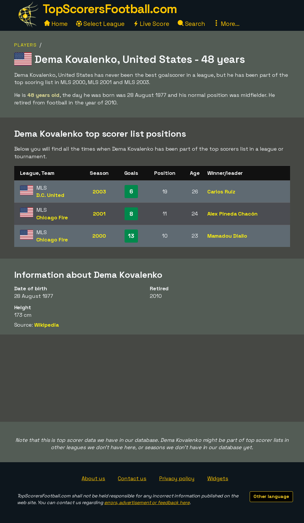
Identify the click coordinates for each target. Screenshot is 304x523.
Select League (100, 24)
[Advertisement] (152, 378)
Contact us (132, 478)
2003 (99, 191)
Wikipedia (46, 324)
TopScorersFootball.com (110, 9)
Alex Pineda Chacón (232, 213)
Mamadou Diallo (227, 235)
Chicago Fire (52, 217)
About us (93, 478)
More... (226, 24)
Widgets (217, 478)
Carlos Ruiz (221, 191)
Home (56, 24)
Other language (271, 496)
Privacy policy (177, 478)
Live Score (151, 24)
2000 (99, 235)
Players (25, 45)
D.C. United (50, 195)
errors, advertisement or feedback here (147, 502)
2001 (99, 213)
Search (191, 24)
